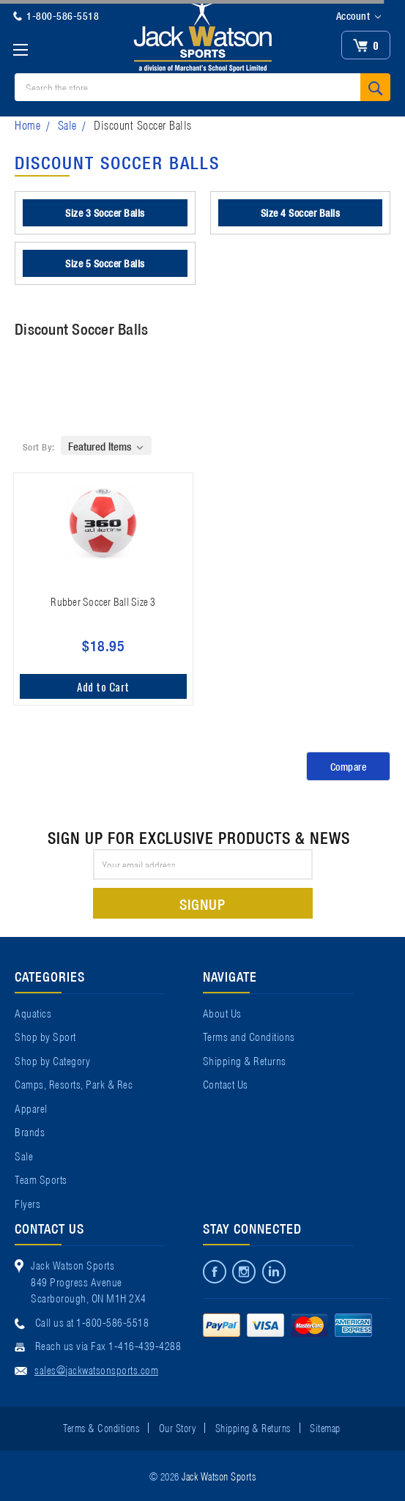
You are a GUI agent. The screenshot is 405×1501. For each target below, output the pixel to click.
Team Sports (41, 1179)
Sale (67, 124)
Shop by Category (52, 1060)
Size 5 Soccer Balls (105, 263)
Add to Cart (103, 686)
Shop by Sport (45, 1036)
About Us (222, 1012)
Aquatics (33, 1012)
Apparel (31, 1108)
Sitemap (325, 1427)
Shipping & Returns (244, 1060)
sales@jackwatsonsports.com (96, 1369)
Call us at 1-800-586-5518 (92, 1321)
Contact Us (225, 1083)
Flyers (27, 1203)
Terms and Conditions (249, 1036)
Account (358, 16)
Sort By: (39, 446)
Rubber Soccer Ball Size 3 (103, 601)
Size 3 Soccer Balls (105, 212)
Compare (348, 766)
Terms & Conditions (101, 1427)
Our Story (177, 1427)
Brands (30, 1131)
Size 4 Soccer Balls (301, 212)
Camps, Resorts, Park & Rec (74, 1083)
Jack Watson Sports (219, 1475)
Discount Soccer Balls (143, 124)
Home (27, 124)
